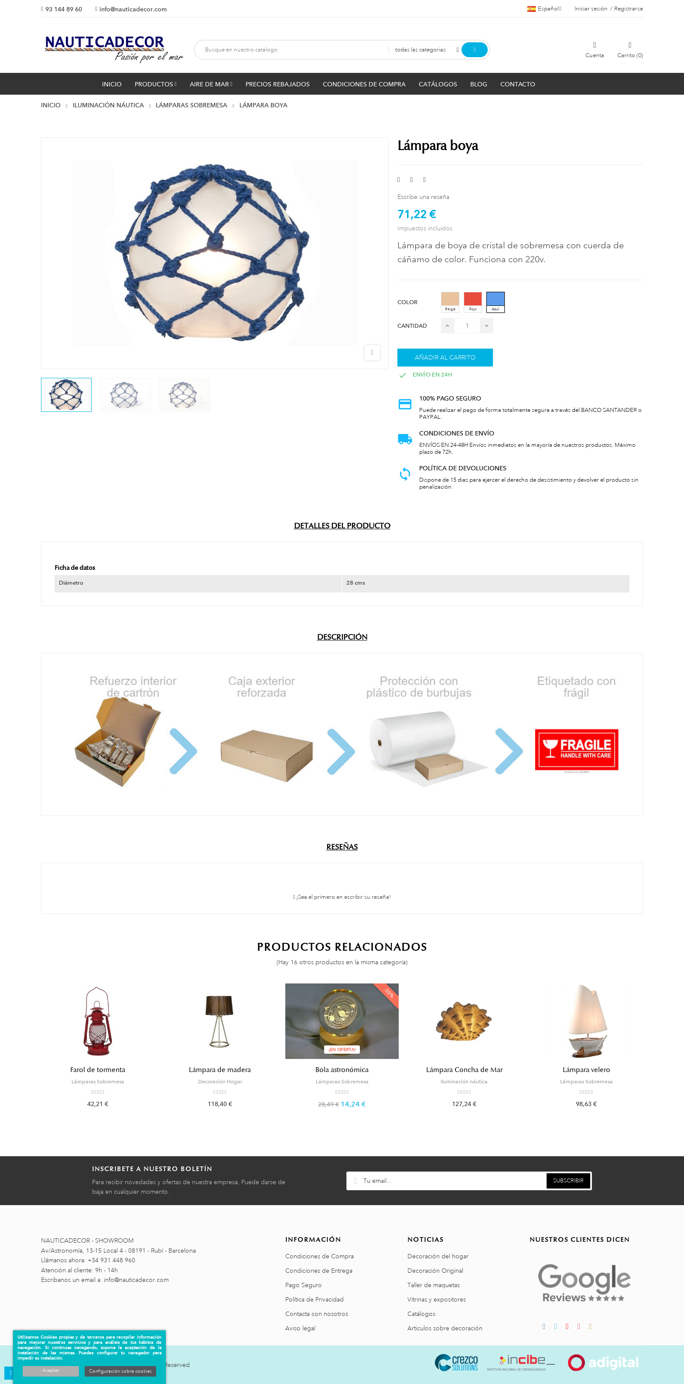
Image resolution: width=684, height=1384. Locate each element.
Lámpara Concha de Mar (464, 1069)
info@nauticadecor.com (133, 9)
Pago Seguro (303, 1285)
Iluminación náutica (464, 1082)
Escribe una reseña (423, 197)
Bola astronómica (342, 1069)
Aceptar (50, 1370)
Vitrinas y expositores (436, 1299)
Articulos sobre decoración (444, 1328)
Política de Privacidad (314, 1299)
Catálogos (421, 1314)
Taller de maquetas (433, 1285)
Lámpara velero (586, 1069)
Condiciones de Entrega (318, 1270)
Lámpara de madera (220, 1069)
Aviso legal (300, 1328)
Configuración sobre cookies (120, 1371)
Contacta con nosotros (316, 1314)
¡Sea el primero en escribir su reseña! (342, 897)
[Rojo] (473, 302)
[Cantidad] (467, 325)
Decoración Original (435, 1270)
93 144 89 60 (63, 9)
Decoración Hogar (220, 1082)
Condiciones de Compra (319, 1256)
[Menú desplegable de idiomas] (544, 8)
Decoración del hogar (438, 1256)
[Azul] (495, 302)
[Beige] (450, 302)
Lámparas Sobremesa (98, 1082)
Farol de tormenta (97, 1069)
